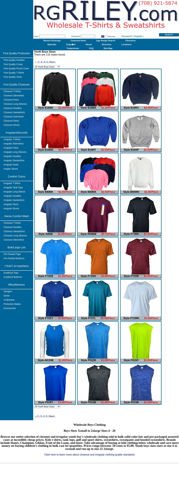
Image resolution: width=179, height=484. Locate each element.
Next (52, 62)
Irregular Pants (11, 164)
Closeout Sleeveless (14, 95)
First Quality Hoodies (14, 60)
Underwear (9, 299)
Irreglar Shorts (11, 169)
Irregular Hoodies (12, 156)
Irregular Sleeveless (14, 143)
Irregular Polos (11, 147)
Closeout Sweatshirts (14, 112)
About (89, 44)
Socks (7, 295)
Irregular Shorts (11, 208)
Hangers (8, 291)
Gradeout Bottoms (13, 277)
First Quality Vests (13, 77)
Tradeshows (73, 48)
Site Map (108, 48)
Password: (76, 36)
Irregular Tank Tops (13, 187)
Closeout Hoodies (13, 108)
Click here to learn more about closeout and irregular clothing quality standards (89, 454)
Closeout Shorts (12, 125)
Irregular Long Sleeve (14, 191)
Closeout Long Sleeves (15, 104)
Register (138, 36)
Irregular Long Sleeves (15, 152)
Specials (51, 44)
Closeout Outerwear (14, 116)
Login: (36, 36)
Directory (106, 44)
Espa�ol (70, 44)
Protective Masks (12, 304)
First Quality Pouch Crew (16, 68)
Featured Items (78, 40)
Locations (126, 44)
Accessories (10, 308)
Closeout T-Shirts (12, 91)
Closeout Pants (11, 120)
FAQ (91, 48)
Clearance (130, 40)
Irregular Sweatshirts (14, 160)
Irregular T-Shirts (12, 139)
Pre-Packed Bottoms (14, 258)
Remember (110, 36)
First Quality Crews (13, 64)
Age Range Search (105, 40)
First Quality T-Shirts (14, 72)
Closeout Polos (11, 99)
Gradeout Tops (11, 272)
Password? (127, 36)
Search (169, 34)
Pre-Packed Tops (12, 254)
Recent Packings (52, 40)
